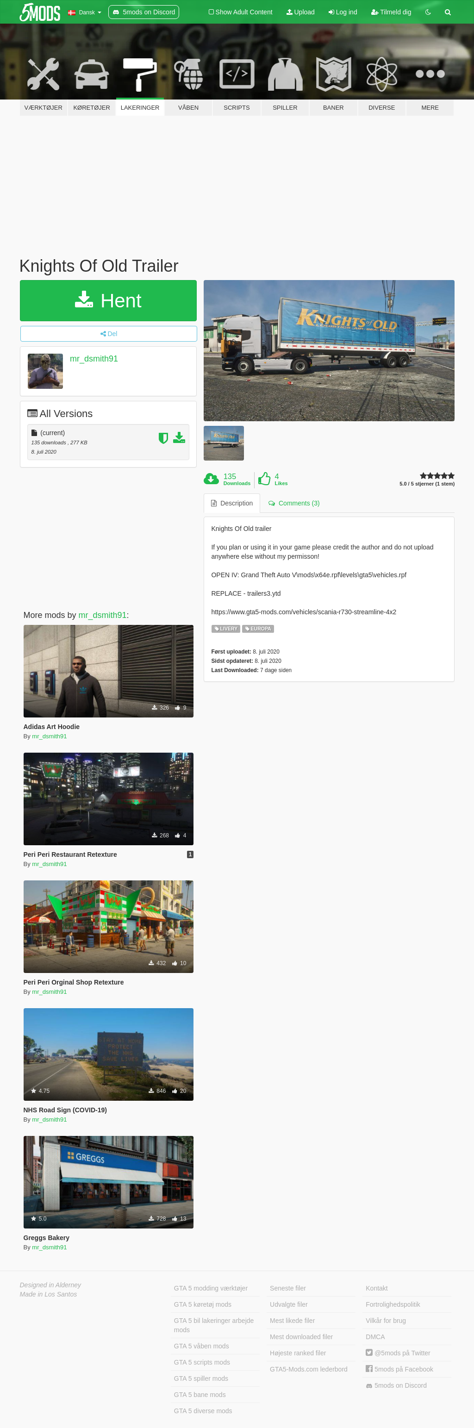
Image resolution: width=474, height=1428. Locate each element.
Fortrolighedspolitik (393, 1304)
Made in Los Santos (48, 1294)
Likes (281, 483)
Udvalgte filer (289, 1304)
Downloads (237, 483)
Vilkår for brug (386, 1320)
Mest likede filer (292, 1320)
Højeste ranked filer (298, 1353)
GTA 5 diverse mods (203, 1411)
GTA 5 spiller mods (201, 1378)
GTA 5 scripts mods (202, 1362)
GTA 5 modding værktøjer (211, 1288)
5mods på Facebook (399, 1369)
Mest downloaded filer (301, 1337)
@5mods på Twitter (398, 1353)
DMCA (375, 1337)
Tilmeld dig (391, 12)
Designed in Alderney (50, 1285)
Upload (301, 12)
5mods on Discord (396, 1386)
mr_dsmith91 (94, 358)
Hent (108, 301)
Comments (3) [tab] (293, 503)
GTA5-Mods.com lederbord (309, 1369)
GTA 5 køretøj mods (202, 1304)
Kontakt (376, 1288)
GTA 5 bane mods (200, 1394)
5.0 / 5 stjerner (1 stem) (427, 483)
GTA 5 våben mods (201, 1346)
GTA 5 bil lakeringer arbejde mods (214, 1325)
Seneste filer (288, 1288)
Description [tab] (232, 503)
